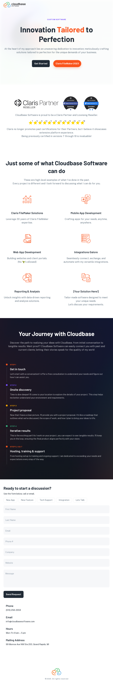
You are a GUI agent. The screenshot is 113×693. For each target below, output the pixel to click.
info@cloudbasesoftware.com (20, 621)
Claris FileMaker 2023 (67, 63)
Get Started (41, 63)
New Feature (27, 500)
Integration (64, 500)
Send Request (14, 594)
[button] (104, 4)
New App (10, 500)
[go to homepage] (15, 6)
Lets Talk (80, 500)
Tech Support (46, 500)
